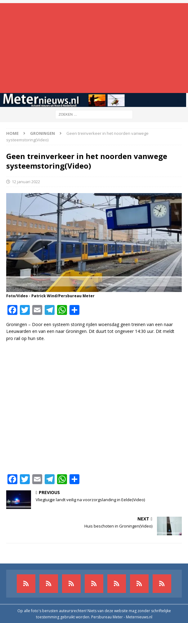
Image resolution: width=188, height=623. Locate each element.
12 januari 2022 (26, 181)
